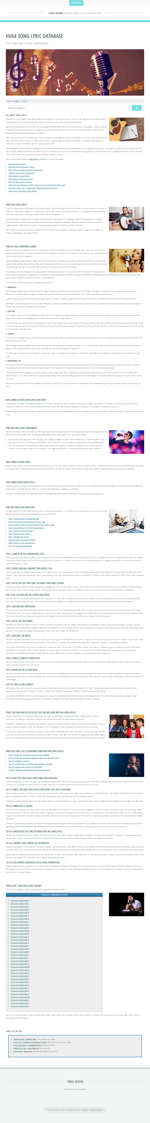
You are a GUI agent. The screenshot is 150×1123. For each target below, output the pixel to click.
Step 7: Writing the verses (18, 537)
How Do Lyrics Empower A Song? (21, 167)
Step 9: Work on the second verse (21, 543)
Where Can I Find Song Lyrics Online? (22, 191)
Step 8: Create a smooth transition (22, 540)
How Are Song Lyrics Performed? (21, 173)
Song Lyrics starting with (20, 901)
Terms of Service (96, 1110)
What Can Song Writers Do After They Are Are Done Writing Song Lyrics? (37, 185)
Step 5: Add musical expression (20, 531)
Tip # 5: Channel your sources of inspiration (25, 767)
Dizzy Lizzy (17, 1042)
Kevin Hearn (18, 1051)
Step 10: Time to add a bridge (20, 546)
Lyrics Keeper (56, 13)
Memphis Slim (18, 1039)
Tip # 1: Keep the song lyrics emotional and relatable (29, 755)
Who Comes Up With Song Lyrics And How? (25, 170)
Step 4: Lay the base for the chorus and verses (26, 528)
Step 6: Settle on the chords (19, 534)
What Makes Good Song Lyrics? (20, 179)
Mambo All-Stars (20, 1048)
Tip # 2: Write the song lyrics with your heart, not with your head (33, 758)
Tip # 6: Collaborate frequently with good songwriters (29, 770)
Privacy (85, 1110)
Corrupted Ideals (20, 1045)
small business (33, 159)
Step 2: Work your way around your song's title (26, 522)
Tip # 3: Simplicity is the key (19, 761)
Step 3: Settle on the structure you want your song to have (31, 525)
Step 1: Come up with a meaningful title (23, 519)
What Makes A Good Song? (19, 176)
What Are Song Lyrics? (17, 164)
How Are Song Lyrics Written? (20, 182)
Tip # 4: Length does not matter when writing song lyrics (30, 764)
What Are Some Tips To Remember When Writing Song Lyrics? (33, 188)
